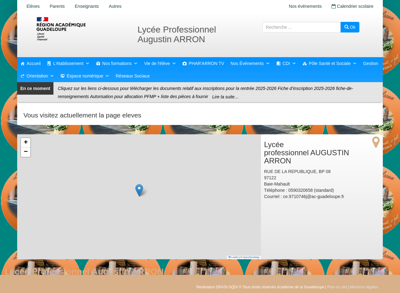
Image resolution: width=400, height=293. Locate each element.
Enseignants (87, 6)
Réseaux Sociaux (133, 75)
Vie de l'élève (160, 63)
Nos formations (120, 63)
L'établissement (71, 63)
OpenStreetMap (251, 257)
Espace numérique (88, 75)
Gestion (370, 63)
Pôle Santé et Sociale (333, 63)
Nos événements (305, 6)
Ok (350, 27)
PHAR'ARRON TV (206, 63)
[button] (139, 190)
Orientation (40, 75)
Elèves (33, 6)
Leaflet (233, 257)
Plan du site (337, 287)
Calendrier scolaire (352, 6)
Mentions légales (364, 287)
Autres (115, 6)
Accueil (34, 63)
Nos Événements (250, 63)
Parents (57, 6)
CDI (289, 63)
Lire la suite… (225, 96)
